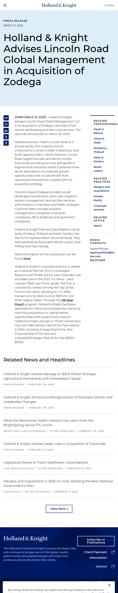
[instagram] (100, 583)
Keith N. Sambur (99, 159)
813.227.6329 (97, 260)
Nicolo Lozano (98, 168)
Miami (98, 225)
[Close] (109, 588)
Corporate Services (100, 207)
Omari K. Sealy (99, 140)
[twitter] (93, 583)
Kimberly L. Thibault (101, 150)
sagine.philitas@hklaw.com (102, 254)
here (27, 258)
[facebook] (106, 583)
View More (58, 508)
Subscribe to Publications (96, 541)
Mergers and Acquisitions (102, 188)
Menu (111, 5)
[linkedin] (86, 583)
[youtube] (113, 583)
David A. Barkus (99, 131)
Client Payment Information (95, 555)
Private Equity (98, 198)
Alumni (101, 566)
